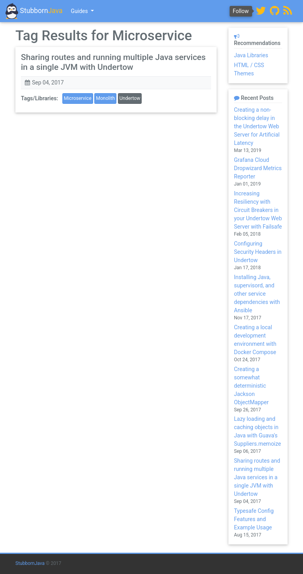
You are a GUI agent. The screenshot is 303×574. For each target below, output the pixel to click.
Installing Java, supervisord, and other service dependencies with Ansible (257, 293)
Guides (80, 11)
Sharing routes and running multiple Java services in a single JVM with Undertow (113, 62)
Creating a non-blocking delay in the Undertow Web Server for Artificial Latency (257, 126)
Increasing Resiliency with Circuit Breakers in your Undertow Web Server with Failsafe (258, 210)
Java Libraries (251, 55)
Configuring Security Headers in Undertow (258, 251)
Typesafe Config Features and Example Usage (254, 519)
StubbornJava (30, 563)
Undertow (130, 98)
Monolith (105, 98)
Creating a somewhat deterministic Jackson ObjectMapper (251, 385)
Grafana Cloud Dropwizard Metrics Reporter (258, 168)
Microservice (78, 98)
